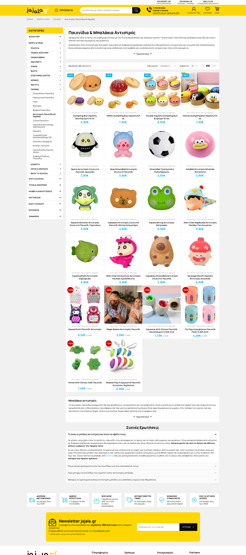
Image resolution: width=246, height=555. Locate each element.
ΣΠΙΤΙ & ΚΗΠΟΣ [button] (36, 178)
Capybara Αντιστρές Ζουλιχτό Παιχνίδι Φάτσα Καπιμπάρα (123, 224)
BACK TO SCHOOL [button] (39, 173)
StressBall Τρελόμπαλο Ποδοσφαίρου (162, 170)
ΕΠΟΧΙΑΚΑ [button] (34, 210)
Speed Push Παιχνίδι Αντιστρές (85, 329)
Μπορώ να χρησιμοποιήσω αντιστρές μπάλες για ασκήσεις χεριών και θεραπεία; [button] (112, 479)
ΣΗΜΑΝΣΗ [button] (34, 216)
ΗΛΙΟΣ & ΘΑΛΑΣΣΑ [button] (39, 169)
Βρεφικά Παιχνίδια (41, 110)
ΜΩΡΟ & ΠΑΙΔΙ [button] (36, 43)
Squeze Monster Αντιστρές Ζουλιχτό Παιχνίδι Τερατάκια (85, 224)
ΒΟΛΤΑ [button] (34, 71)
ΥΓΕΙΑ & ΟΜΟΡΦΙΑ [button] (38, 185)
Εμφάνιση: (184, 66)
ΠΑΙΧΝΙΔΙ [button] (35, 89)
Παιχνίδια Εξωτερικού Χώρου (43, 151)
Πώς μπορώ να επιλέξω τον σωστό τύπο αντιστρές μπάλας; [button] (101, 472)
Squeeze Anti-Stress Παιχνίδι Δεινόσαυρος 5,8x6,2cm (161, 330)
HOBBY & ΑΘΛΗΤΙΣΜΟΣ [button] (40, 191)
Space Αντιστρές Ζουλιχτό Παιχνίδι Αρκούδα (85, 170)
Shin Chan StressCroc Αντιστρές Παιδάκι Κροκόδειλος (123, 277)
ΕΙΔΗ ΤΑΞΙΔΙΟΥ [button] (36, 204)
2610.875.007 (173, 13)
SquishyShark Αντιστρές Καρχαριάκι (85, 277)
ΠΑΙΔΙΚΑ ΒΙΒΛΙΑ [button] (38, 57)
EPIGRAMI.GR (185, 2)
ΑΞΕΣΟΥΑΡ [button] (34, 36)
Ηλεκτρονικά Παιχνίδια (43, 97)
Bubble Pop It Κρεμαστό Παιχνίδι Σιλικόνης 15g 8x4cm (123, 384)
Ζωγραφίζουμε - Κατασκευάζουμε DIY (42, 136)
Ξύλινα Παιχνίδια (41, 120)
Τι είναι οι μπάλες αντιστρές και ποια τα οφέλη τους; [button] (97, 434)
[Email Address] (158, 527)
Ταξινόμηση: (152, 66)
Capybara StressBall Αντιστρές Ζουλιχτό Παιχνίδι (162, 277)
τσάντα (110, 455)
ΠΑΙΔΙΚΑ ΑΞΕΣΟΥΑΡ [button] (39, 52)
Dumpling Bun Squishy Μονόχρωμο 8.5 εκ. (85, 117)
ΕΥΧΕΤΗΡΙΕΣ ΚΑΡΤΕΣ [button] (40, 75)
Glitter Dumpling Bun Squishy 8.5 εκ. (123, 117)
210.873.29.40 (159, 13)
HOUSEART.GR (163, 2)
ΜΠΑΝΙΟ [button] (35, 80)
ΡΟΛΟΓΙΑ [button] (35, 48)
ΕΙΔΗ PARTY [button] (36, 62)
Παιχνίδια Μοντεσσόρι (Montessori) (43, 125)
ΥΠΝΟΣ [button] (34, 66)
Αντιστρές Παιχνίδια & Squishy (85, 112)
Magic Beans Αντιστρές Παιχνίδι (123, 329)
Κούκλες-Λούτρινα (41, 145)
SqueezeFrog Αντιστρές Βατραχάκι (161, 224)
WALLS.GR (208, 2)
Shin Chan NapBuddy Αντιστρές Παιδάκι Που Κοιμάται (200, 224)
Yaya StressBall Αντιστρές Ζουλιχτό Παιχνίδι (123, 170)
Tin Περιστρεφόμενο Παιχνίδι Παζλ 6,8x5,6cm (200, 330)
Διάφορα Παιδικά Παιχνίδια (41, 157)
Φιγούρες (37, 106)
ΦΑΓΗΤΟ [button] (35, 84)
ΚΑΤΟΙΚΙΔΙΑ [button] (34, 197)
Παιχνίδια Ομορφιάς (42, 141)
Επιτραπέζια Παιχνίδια (43, 93)
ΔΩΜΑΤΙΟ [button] (35, 164)
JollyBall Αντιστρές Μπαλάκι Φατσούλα (200, 170)
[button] (217, 10)
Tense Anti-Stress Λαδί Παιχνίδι (85, 382)
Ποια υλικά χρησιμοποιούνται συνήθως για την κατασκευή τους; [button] (103, 466)
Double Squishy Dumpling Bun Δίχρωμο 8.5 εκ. (161, 117)
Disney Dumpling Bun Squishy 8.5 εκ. (200, 117)
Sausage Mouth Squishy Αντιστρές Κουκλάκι (200, 277)
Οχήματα (37, 131)
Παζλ (35, 101)
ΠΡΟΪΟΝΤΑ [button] (66, 10)
